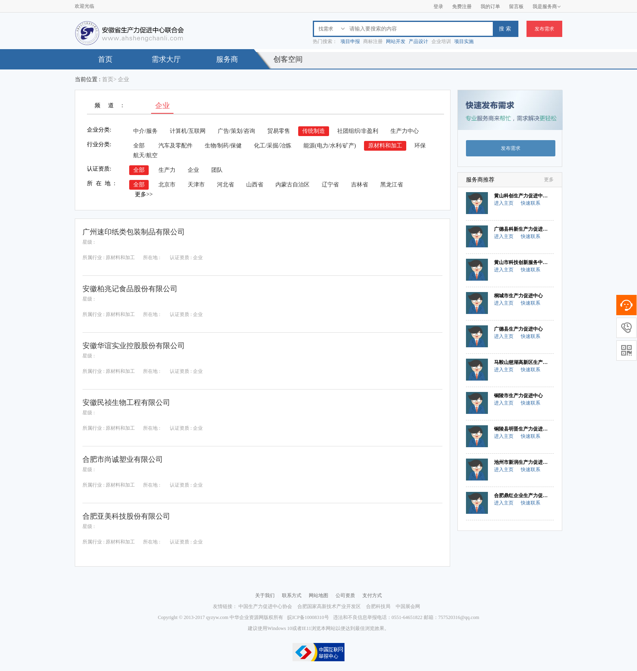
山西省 (254, 185)
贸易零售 (278, 131)
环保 (420, 146)
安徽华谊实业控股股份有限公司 (133, 346)
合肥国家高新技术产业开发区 (329, 606)
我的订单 (490, 6)
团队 (217, 170)
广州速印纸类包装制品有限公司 (133, 232)
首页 (105, 59)
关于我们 (265, 595)
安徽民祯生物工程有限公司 (126, 402)
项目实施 (464, 41)
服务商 (227, 59)
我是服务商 (547, 6)
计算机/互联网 (188, 131)
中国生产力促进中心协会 (265, 606)
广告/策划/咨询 (236, 131)
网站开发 (395, 41)
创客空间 (288, 59)
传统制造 (313, 131)
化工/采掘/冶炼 (272, 146)
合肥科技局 (378, 606)
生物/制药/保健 (223, 146)
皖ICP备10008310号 (308, 617)
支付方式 (372, 595)
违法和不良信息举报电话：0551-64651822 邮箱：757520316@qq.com (406, 617)
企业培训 (441, 41)
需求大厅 (166, 59)
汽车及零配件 (175, 146)
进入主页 (504, 203)
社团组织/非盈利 (358, 131)
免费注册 (462, 6)
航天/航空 (145, 155)
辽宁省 (330, 185)
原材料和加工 (385, 146)
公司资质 (345, 595)
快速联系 (530, 203)
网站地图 (318, 595)
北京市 (167, 185)
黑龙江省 (391, 185)
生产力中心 (404, 131)
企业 (193, 170)
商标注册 (373, 41)
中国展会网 (408, 606)
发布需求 (544, 29)
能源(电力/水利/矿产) (329, 146)
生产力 (167, 170)
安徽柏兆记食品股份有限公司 (130, 289)
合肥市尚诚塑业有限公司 (122, 459)
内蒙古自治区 (292, 185)
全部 (139, 146)
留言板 (516, 6)
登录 (438, 6)
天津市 (196, 185)
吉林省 (359, 185)
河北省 (225, 185)
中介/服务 (145, 131)
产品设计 (418, 41)
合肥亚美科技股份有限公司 (126, 516)
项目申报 (350, 41)
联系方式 (291, 595)
